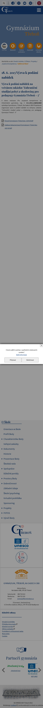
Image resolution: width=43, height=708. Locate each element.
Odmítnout (30, 360)
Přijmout (13, 360)
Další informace (21, 355)
